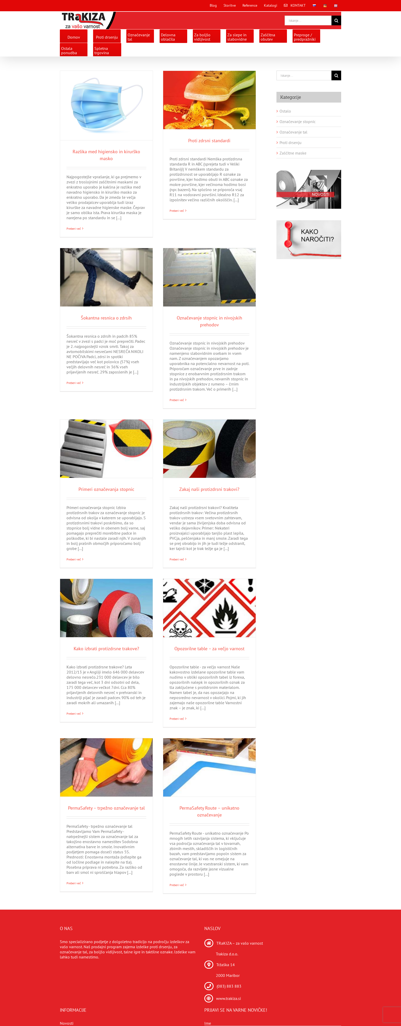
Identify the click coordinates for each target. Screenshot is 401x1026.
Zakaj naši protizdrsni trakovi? (209, 489)
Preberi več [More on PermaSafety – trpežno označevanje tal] (73, 885)
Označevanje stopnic (298, 121)
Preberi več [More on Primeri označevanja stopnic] (73, 559)
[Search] (336, 20)
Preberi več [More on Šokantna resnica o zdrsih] (73, 400)
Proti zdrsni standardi (209, 141)
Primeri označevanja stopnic (106, 489)
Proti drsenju (291, 142)
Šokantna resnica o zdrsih (106, 318)
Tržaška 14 (225, 964)
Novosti (66, 1023)
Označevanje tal (293, 132)
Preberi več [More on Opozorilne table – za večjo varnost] (177, 719)
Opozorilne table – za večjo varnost (209, 649)
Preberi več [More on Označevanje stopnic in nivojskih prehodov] (177, 400)
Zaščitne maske (293, 153)
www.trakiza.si (228, 998)
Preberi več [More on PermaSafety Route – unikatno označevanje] (177, 885)
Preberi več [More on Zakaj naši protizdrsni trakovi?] (177, 559)
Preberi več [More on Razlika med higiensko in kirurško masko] (73, 228)
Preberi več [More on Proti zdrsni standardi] (177, 228)
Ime (207, 1023)
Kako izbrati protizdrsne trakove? (106, 649)
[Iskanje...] (308, 20)
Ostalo (285, 111)
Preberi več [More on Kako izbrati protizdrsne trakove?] (73, 719)
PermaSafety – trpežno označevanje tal (106, 808)
